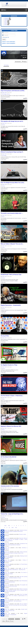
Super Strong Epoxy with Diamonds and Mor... (13, 90)
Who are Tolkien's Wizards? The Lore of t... (12, 244)
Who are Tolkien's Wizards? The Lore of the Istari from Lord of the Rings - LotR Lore (16, 605)
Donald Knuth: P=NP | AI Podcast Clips (11, 274)
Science (7, 23)
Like (4, 621)
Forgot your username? (8, 41)
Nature (6, 21)
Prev (9, 525)
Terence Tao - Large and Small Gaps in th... (12, 513)
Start (5, 525)
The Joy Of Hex (5, 335)
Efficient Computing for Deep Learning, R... (12, 152)
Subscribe (18, 61)
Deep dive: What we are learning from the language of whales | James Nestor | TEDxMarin (16, 539)
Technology (7, 19)
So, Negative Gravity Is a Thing (9, 365)
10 (9, 527)
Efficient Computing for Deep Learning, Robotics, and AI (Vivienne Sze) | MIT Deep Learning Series (16, 590)
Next (13, 527)
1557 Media (6, 65)
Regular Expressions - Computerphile (11, 305)
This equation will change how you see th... (12, 121)
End (16, 527)
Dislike (7, 621)
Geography (7, 18)
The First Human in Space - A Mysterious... (12, 395)
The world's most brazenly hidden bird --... (12, 213)
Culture (6, 20)
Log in (4, 39)
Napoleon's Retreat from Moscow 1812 (11, 426)
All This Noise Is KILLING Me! (8, 457)
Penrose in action (22, 534)
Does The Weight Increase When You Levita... (13, 182)
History (6, 24)
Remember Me (6, 37)
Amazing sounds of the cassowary (10, 486)
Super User (4, 92)
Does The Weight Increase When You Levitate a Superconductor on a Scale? (16, 595)
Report (24, 61)
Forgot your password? (8, 43)
